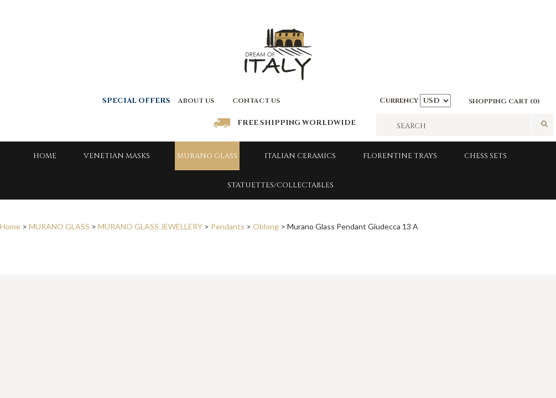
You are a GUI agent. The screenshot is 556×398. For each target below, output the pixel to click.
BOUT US (198, 100)
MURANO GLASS (207, 156)
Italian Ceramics (300, 156)
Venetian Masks (117, 156)
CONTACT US (256, 100)
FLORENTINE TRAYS (400, 156)
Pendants (228, 226)
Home (44, 156)
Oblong (266, 226)
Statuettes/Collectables (280, 185)
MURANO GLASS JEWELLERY (150, 226)
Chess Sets (485, 156)
